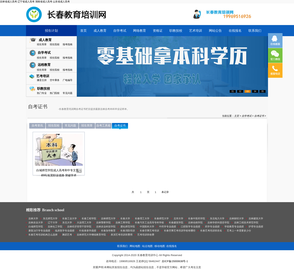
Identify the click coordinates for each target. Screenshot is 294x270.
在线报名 (235, 30)
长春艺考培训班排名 (211, 230)
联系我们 (254, 30)
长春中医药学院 (196, 218)
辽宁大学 (52, 222)
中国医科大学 (147, 226)
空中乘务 (54, 80)
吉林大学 (33, 218)
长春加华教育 (108, 230)
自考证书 (259, 116)
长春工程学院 (89, 218)
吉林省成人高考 (8, 1)
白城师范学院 (35, 226)
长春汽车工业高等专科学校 (149, 222)
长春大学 (125, 218)
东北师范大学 (50, 218)
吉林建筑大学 (256, 218)
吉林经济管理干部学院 (79, 226)
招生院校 (54, 44)
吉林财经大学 (236, 218)
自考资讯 (37, 125)
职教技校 (175, 30)
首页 (83, 30)
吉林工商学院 (123, 222)
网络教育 (139, 30)
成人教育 (100, 30)
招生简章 (42, 44)
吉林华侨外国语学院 (218, 222)
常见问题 (67, 93)
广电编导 (67, 80)
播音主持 (42, 80)
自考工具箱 (103, 125)
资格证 (158, 30)
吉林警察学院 (103, 222)
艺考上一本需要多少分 (239, 230)
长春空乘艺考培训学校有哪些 (179, 230)
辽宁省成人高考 (26, 1)
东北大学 (67, 222)
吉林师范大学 (108, 218)
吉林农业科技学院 (106, 226)
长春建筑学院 (176, 222)
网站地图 (135, 246)
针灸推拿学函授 (87, 230)
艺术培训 (195, 30)
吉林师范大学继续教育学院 (91, 234)
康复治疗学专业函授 (39, 230)
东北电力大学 (217, 218)
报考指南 (67, 44)
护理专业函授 (256, 226)
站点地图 (147, 246)
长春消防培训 (127, 230)
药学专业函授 (212, 226)
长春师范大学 (161, 218)
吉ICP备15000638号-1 (175, 261)
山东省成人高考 (61, 1)
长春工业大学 (69, 218)
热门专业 (42, 93)
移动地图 (159, 246)
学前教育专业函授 (234, 226)
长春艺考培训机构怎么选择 (42, 234)
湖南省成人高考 (43, 1)
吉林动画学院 (195, 222)
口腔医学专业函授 (190, 226)
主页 (236, 116)
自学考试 (119, 30)
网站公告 (215, 30)
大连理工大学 (84, 222)
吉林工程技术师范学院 (246, 222)
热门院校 (54, 93)
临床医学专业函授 (64, 230)
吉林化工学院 (55, 226)
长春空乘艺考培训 (149, 230)
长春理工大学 (142, 218)
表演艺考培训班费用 (121, 234)
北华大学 (178, 218)
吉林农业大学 (35, 222)
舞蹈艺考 (67, 234)
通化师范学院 (127, 226)
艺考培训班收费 (145, 234)
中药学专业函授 (167, 226)
